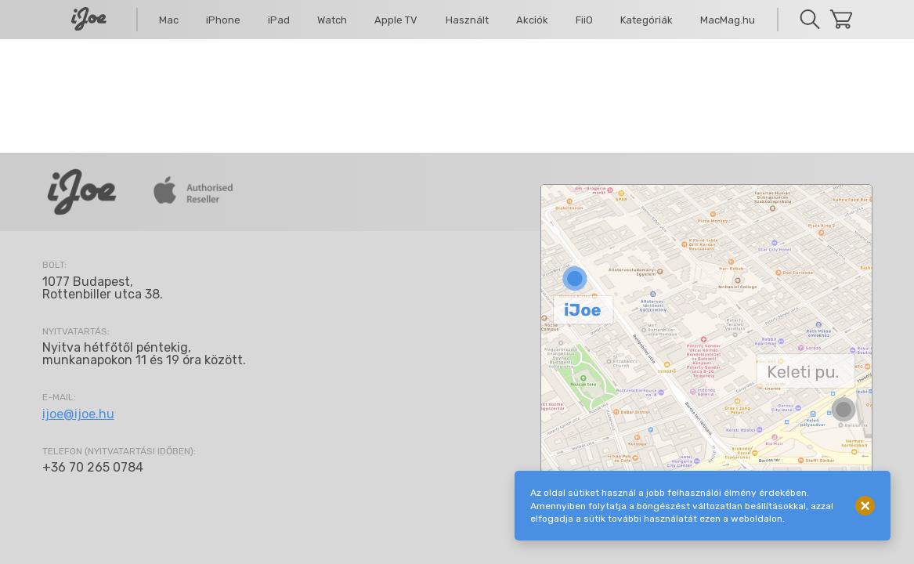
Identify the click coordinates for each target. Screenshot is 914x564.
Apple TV (395, 20)
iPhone (223, 20)
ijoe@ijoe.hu (78, 414)
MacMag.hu (727, 20)
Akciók (532, 20)
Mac (169, 20)
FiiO (584, 20)
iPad (279, 20)
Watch (332, 20)
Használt (467, 20)
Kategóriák (646, 20)
